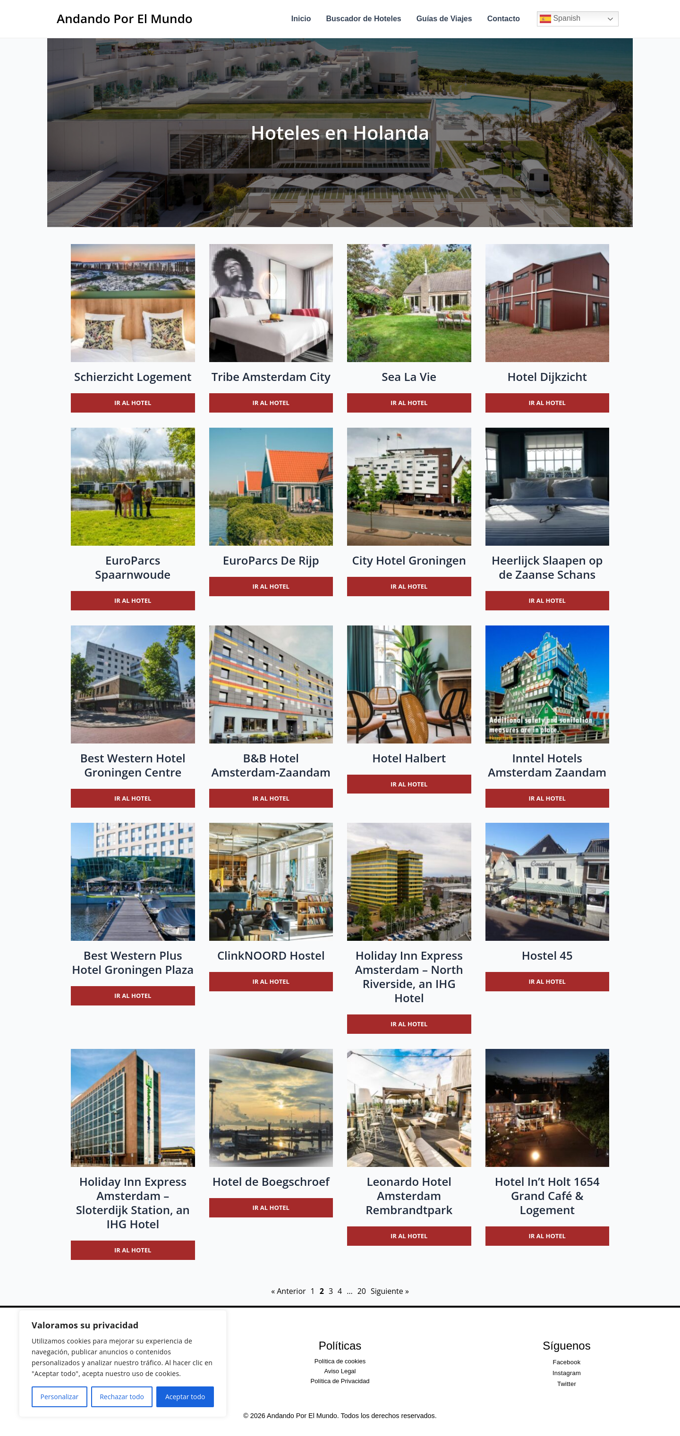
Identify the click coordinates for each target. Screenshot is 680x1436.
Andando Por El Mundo (125, 18)
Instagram (566, 1373)
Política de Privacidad (339, 1381)
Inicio (301, 19)
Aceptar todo (185, 1396)
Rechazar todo (122, 1396)
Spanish (560, 19)
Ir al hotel (132, 402)
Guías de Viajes (444, 19)
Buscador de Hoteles (363, 19)
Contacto (503, 19)
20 (361, 1291)
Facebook (566, 1362)
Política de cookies (340, 1361)
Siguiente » (390, 1291)
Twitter (566, 1383)
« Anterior (288, 1291)
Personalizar (60, 1396)
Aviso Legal (340, 1371)
